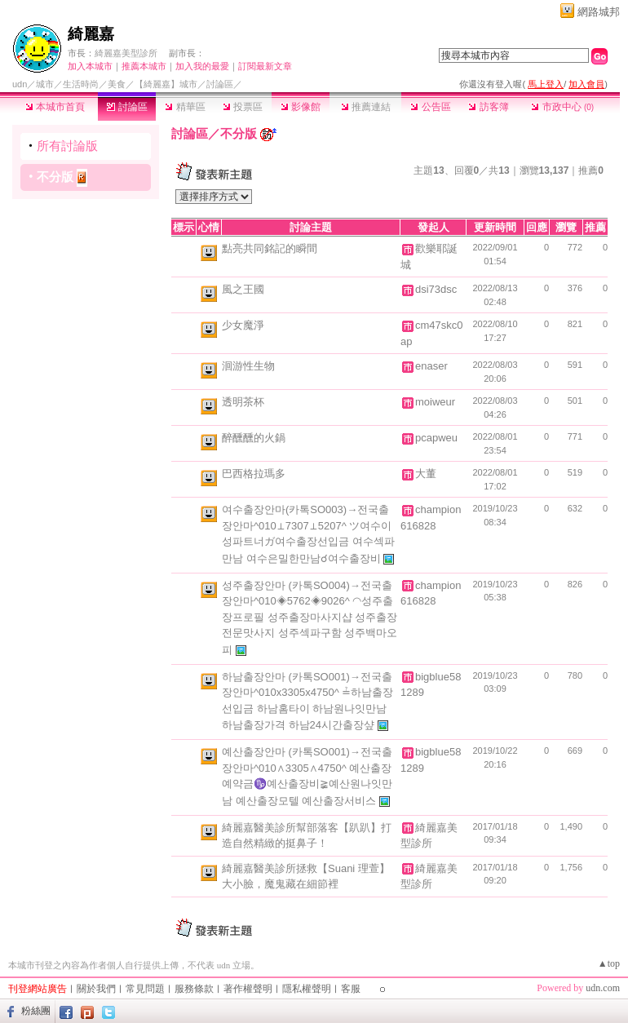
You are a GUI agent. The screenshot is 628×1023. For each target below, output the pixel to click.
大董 (425, 473)
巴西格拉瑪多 (253, 473)
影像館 (301, 107)
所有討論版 (67, 146)
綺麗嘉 (91, 33)
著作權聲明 (247, 988)
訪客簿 (488, 107)
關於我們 (96, 988)
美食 (117, 84)
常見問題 (145, 988)
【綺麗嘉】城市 (166, 84)
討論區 (127, 107)
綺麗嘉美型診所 (126, 53)
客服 (350, 988)
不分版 (55, 177)
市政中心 (562, 107)
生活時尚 (81, 84)
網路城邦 (598, 12)
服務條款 (194, 988)
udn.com (603, 988)
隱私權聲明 (306, 988)
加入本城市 (90, 66)
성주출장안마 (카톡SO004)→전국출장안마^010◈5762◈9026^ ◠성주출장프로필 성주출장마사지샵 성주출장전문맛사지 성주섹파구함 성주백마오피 (309, 617)
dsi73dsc (436, 289)
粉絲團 (36, 1010)
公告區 (430, 107)
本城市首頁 (55, 107)
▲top (609, 963)
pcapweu (436, 438)
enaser (431, 366)
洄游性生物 (248, 366)
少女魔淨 (243, 325)
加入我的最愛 (202, 66)
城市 (45, 84)
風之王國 (243, 289)
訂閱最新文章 (265, 66)
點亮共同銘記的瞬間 (269, 248)
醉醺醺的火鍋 (253, 438)
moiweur (435, 402)
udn (19, 84)
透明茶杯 (243, 402)
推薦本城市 (144, 66)
